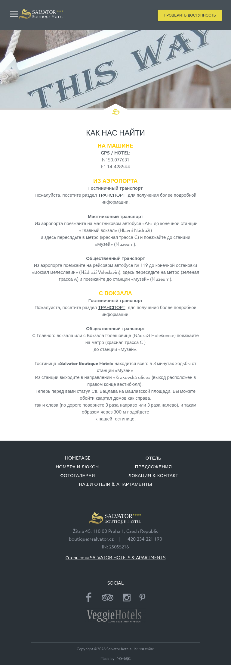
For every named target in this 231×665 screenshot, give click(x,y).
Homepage (78, 458)
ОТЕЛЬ (153, 458)
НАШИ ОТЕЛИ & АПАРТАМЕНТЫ (115, 484)
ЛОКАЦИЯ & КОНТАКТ (153, 475)
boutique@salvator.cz (91, 539)
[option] (115, 69)
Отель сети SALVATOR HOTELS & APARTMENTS (115, 557)
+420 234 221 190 (143, 539)
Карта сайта (144, 648)
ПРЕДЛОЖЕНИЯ (153, 467)
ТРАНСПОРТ (111, 195)
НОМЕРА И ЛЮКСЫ (78, 467)
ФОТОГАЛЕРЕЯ (77, 475)
